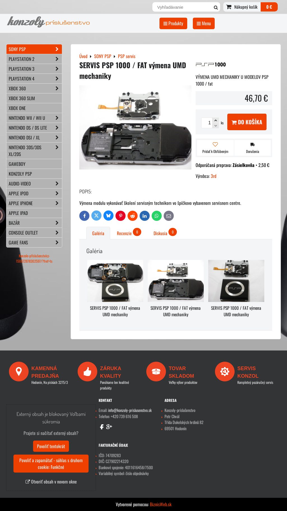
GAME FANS (35, 242)
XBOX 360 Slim (22, 98)
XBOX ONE (17, 108)
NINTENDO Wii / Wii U (35, 118)
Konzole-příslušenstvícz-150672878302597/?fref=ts (34, 258)
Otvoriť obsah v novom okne (51, 481)
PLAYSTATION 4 (35, 78)
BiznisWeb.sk (161, 504)
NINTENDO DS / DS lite (35, 127)
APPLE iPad (18, 213)
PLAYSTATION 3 (35, 69)
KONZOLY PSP (20, 173)
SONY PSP (35, 49)
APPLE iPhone (35, 203)
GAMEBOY (17, 164)
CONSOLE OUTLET (35, 232)
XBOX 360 (35, 88)
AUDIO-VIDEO (35, 183)
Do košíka (247, 122)
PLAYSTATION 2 (35, 59)
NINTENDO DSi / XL (35, 137)
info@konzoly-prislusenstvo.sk (130, 410)
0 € (269, 7)
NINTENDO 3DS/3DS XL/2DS (35, 151)
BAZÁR (35, 223)
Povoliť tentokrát (51, 446)
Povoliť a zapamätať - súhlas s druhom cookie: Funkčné (51, 463)
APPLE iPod (35, 193)
